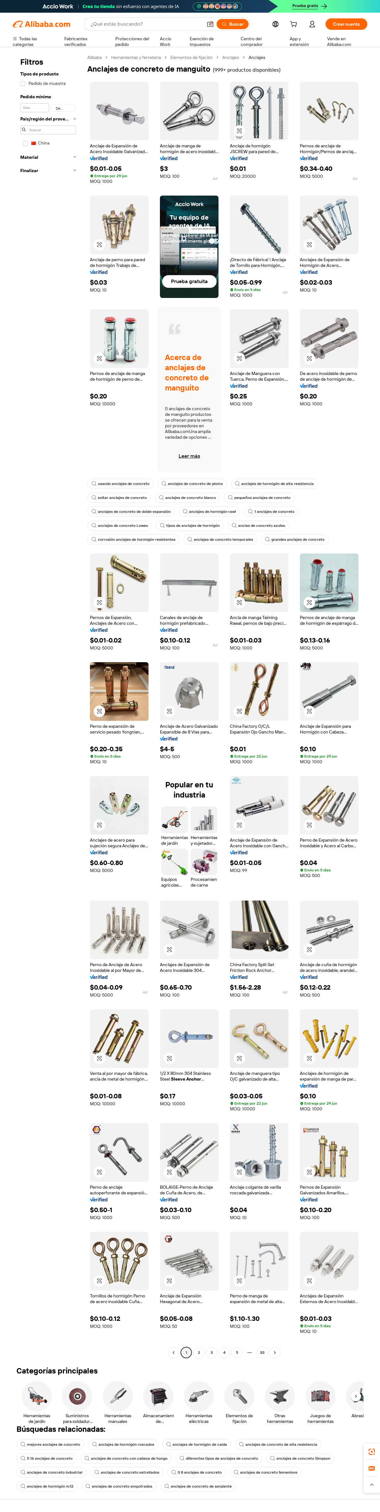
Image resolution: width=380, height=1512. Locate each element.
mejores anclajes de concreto (50, 1444)
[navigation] (48, 706)
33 (262, 1352)
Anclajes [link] (257, 57)
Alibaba (94, 57)
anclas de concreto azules (258, 525)
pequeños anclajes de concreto (259, 497)
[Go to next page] (275, 1352)
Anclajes (230, 57)
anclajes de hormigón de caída (196, 1444)
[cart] (295, 25)
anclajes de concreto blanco (187, 497)
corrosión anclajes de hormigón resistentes (133, 539)
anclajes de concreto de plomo (192, 483)
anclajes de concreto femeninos (265, 1472)
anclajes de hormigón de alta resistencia (274, 483)
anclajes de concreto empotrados (119, 1486)
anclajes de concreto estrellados (126, 1472)
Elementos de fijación (191, 57)
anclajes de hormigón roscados (123, 1444)
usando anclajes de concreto (120, 483)
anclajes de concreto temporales (220, 539)
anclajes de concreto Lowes (120, 525)
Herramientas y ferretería (136, 57)
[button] (210, 24)
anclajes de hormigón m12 (47, 1486)
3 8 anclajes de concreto (196, 1472)
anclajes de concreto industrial (51, 1472)
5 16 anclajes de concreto (47, 1458)
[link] (372, 1452)
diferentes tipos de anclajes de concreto (219, 1458)
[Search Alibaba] (146, 24)
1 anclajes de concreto (271, 511)
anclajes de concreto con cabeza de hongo (126, 1458)
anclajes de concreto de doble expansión (131, 511)
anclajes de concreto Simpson (300, 1458)
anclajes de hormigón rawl (209, 511)
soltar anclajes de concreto (119, 497)
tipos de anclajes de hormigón (190, 525)
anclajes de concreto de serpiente (198, 1486)
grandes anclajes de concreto (295, 539)
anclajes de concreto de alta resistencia (278, 1444)
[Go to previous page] (173, 1352)
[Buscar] (233, 24)
